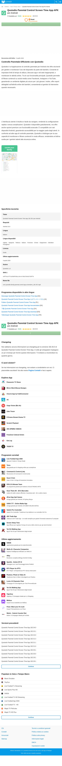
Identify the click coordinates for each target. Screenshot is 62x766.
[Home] (2, 6)
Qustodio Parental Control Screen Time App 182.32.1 (18, 631)
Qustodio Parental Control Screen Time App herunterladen (20, 305)
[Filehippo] (6, 2)
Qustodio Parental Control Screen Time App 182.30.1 (18, 650)
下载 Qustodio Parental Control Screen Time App (17, 308)
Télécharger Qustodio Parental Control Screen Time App (19, 315)
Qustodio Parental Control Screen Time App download (19, 312)
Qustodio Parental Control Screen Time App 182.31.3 (18, 639)
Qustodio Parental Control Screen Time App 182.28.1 (18, 661)
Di (12, 16)
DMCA (34, 742)
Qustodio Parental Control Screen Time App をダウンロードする (22, 299)
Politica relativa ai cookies (40, 732)
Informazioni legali (38, 739)
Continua (31, 666)
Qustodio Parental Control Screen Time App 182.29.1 (18, 657)
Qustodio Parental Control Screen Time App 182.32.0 (18, 635)
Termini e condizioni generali (41, 728)
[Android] (6, 6)
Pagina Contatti (34, 370)
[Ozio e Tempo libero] (15, 6)
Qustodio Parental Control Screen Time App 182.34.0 (18, 627)
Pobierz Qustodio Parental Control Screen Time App (18, 302)
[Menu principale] (60, 2)
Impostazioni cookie (38, 746)
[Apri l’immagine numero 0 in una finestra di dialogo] (9, 159)
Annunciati (4, 735)
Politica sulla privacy (38, 735)
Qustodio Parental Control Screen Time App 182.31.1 (18, 642)
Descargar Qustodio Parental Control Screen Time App (19, 296)
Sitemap (4, 739)
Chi (2, 728)
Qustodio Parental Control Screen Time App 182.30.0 (18, 654)
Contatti (4, 732)
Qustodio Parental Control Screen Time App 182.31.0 (18, 646)
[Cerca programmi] (56, 2)
